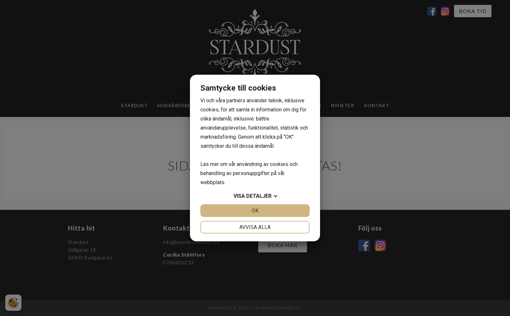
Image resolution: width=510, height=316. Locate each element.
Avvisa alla (255, 227)
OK (255, 211)
